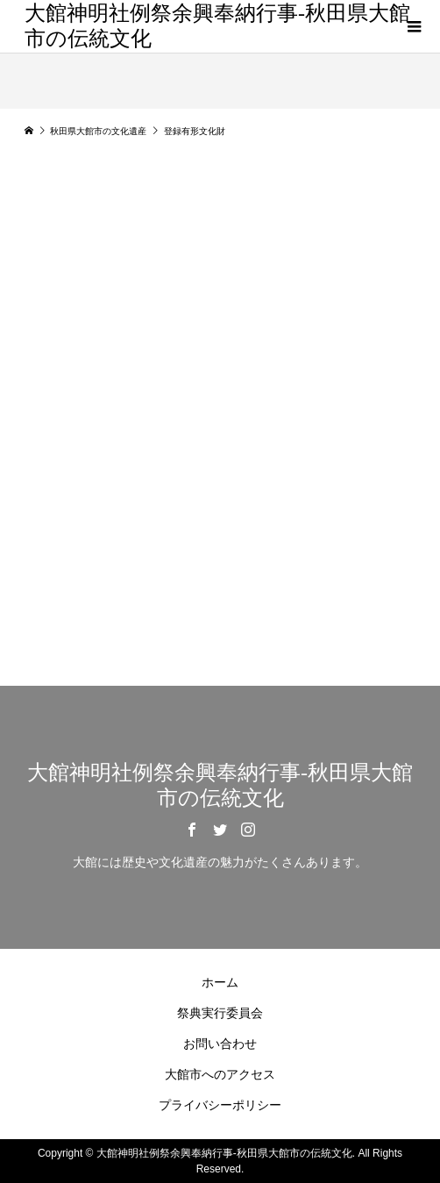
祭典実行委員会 (220, 1013)
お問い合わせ (220, 1044)
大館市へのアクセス (220, 1074)
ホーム (220, 982)
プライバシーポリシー (220, 1105)
